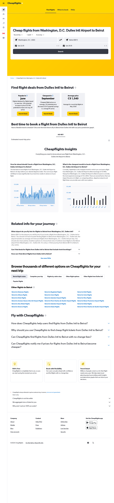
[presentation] (75, 88)
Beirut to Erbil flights (84, 292)
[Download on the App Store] (91, 428)
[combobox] (40, 35)
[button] (3, 3)
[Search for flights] (3, 10)
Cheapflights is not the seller (62, 398)
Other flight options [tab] (72, 276)
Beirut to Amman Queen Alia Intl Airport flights (27, 301)
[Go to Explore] (3, 27)
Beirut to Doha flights (19, 298)
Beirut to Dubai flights (52, 307)
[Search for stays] (3, 14)
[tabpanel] (60, 190)
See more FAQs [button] (46, 258)
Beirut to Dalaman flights (20, 292)
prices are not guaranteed (53, 392)
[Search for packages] (3, 23)
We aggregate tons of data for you (62, 402)
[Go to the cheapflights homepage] (15, 3)
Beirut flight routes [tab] (19, 276)
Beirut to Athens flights (19, 295)
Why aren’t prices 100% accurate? (62, 406)
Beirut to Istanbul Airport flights (55, 298)
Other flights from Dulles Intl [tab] (93, 276)
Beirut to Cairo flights (52, 295)
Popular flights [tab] (18, 281)
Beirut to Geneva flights (20, 307)
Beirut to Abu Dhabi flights (21, 304)
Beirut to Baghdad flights (53, 292)
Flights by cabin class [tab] (54, 276)
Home (12, 78)
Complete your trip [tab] (36, 276)
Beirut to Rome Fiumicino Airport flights (90, 301)
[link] (23, 114)
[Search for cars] (3, 18)
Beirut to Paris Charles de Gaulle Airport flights (60, 301)
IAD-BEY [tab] (61, 134)
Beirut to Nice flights (84, 298)
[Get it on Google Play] (91, 422)
